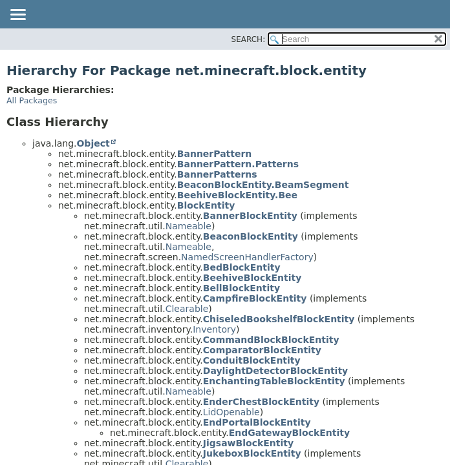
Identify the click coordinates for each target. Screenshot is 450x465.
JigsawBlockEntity (248, 443)
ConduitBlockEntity (252, 360)
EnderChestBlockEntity (261, 402)
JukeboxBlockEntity (252, 453)
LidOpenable (231, 412)
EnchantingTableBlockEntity (274, 381)
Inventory (214, 329)
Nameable (188, 226)
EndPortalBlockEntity (257, 422)
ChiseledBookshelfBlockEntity (279, 319)
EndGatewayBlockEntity (289, 433)
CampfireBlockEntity (255, 298)
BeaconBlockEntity (250, 236)
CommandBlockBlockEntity (271, 340)
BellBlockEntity (241, 288)
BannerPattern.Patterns (238, 164)
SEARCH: (248, 39)
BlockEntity (206, 205)
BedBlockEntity (242, 267)
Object (92, 143)
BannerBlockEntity (250, 216)
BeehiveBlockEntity (252, 278)
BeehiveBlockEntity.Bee (237, 195)
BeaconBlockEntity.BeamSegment (263, 185)
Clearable (187, 309)
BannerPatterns (217, 174)
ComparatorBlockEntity (262, 350)
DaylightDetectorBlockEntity (275, 371)
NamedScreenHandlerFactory (247, 257)
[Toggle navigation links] (17, 15)
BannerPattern (214, 154)
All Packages (31, 100)
